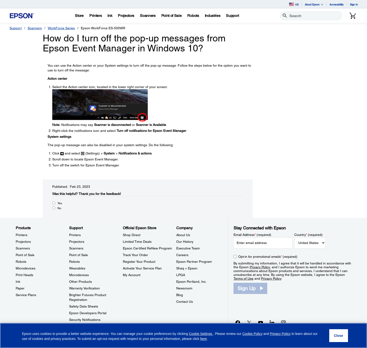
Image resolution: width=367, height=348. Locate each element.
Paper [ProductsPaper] (20, 288)
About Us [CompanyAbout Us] (183, 235)
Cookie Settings (201, 334)
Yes (59, 203)
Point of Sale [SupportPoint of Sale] (78, 255)
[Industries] (212, 16)
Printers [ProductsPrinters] (21, 235)
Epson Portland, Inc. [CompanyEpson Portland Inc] (191, 281)
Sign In (354, 4)
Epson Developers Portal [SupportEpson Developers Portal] (87, 313)
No (59, 208)
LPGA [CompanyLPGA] (180, 275)
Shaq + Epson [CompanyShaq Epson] (186, 268)
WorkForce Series (61, 28)
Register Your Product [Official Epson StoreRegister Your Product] (139, 261)
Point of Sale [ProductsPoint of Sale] (25, 255)
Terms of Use (243, 278)
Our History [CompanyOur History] (184, 242)
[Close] (338, 335)
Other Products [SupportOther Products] (80, 281)
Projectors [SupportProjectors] (76, 242)
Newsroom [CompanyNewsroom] (184, 288)
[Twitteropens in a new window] (249, 322)
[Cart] (352, 15)
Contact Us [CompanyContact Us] (184, 301)
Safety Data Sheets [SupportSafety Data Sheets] (83, 306)
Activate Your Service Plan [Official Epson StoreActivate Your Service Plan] (142, 268)
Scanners (35, 28)
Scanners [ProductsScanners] (23, 248)
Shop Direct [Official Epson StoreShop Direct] (131, 235)
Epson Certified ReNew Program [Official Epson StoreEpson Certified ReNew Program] (147, 248)
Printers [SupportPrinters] (75, 235)
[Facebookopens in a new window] (238, 322)
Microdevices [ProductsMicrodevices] (25, 268)
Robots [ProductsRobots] (21, 261)
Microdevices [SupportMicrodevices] (79, 275)
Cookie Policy (252, 334)
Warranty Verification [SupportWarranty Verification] (84, 288)
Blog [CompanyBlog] (179, 295)
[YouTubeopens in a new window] (260, 322)
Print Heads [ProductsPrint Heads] (24, 275)
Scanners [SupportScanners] (76, 248)
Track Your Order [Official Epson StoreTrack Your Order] (135, 255)
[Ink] (109, 16)
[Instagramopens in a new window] (283, 322)
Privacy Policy (260, 267)
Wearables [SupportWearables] (77, 268)
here (203, 339)
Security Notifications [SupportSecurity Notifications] (84, 320)
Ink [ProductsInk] (18, 281)
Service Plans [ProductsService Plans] (26, 295)
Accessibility (336, 4)
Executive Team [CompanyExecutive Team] (188, 248)
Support (16, 28)
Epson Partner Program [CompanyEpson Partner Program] (194, 261)
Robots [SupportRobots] (74, 261)
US (294, 4)
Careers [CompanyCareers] (182, 255)
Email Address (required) (252, 235)
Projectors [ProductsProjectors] (23, 242)
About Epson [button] (314, 4)
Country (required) (308, 235)
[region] (183, 335)
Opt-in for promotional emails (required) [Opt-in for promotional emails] (267, 257)
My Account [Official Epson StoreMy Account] (131, 275)
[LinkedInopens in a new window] (272, 322)
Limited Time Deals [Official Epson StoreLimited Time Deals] (137, 242)
